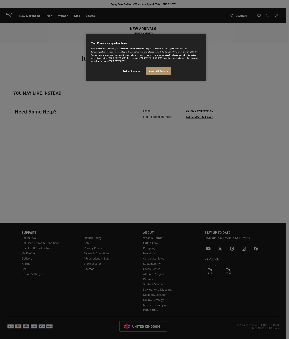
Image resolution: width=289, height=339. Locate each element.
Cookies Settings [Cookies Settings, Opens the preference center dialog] (131, 70)
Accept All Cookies (158, 70)
